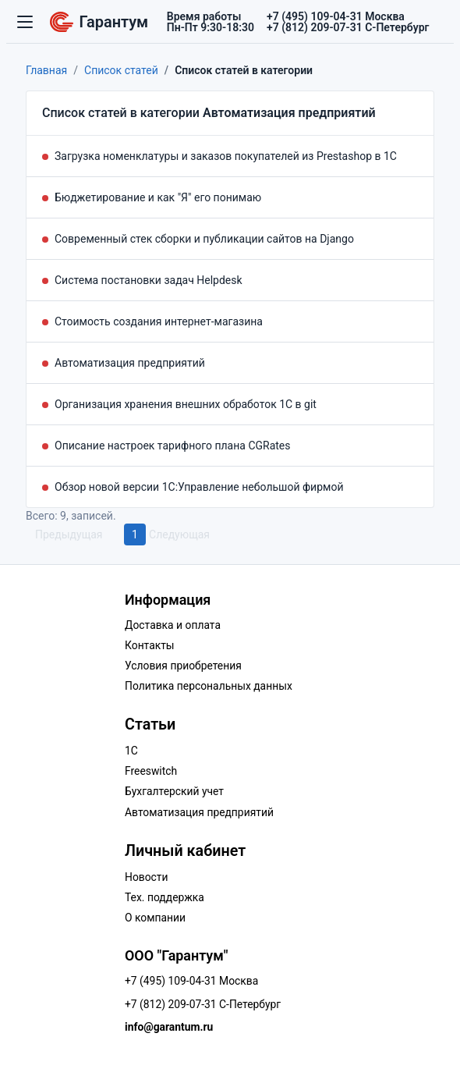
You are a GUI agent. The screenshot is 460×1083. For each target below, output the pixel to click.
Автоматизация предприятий (130, 363)
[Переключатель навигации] (24, 21)
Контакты (150, 645)
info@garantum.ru (169, 1027)
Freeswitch (151, 771)
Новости (146, 877)
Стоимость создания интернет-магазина (159, 321)
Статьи (150, 724)
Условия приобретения (183, 665)
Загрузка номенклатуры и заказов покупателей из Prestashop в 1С (226, 156)
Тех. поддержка (164, 897)
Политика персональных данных (208, 686)
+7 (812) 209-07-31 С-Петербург (203, 1004)
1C (131, 750)
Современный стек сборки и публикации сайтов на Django (204, 239)
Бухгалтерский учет (174, 791)
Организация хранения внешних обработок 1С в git (186, 404)
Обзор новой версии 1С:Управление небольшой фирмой (199, 487)
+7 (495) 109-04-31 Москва (191, 981)
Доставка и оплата (173, 625)
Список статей (121, 70)
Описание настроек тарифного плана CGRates (173, 445)
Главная (46, 70)
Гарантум (99, 21)
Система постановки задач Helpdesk (148, 280)
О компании (155, 917)
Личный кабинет (185, 851)
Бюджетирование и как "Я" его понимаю (158, 197)
